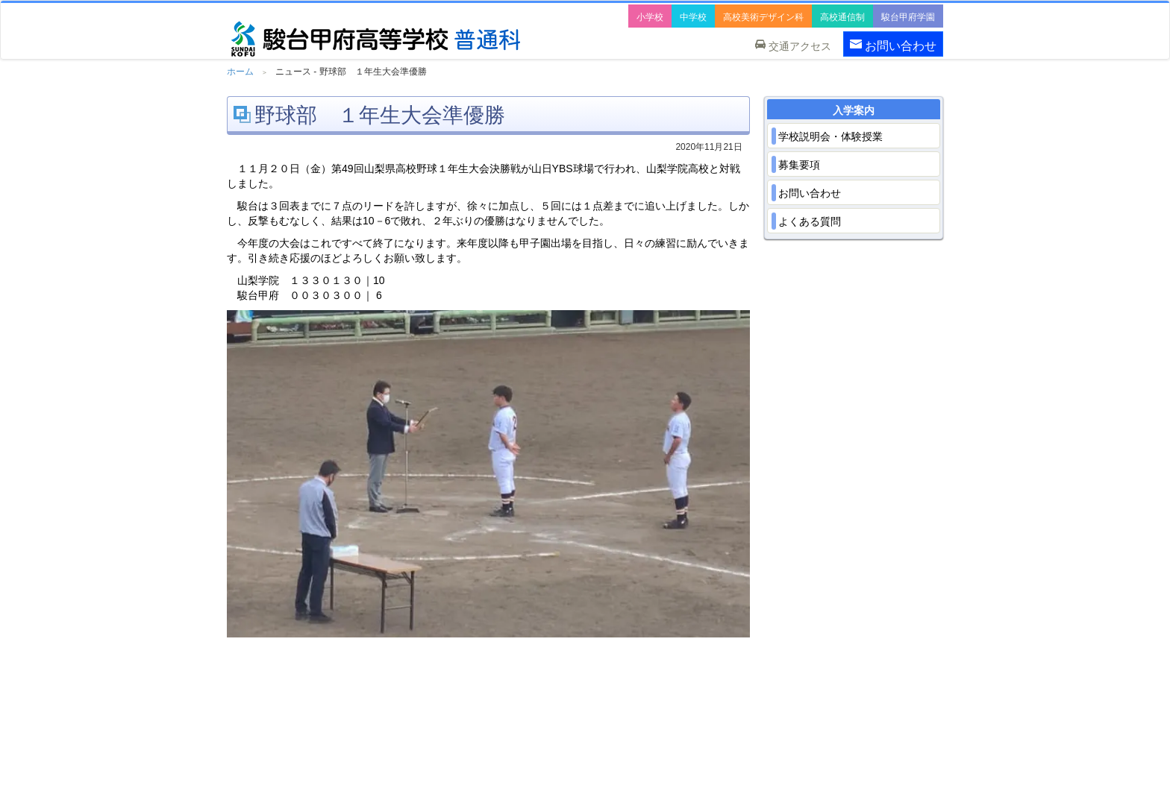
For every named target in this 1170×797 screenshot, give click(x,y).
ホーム (240, 71)
